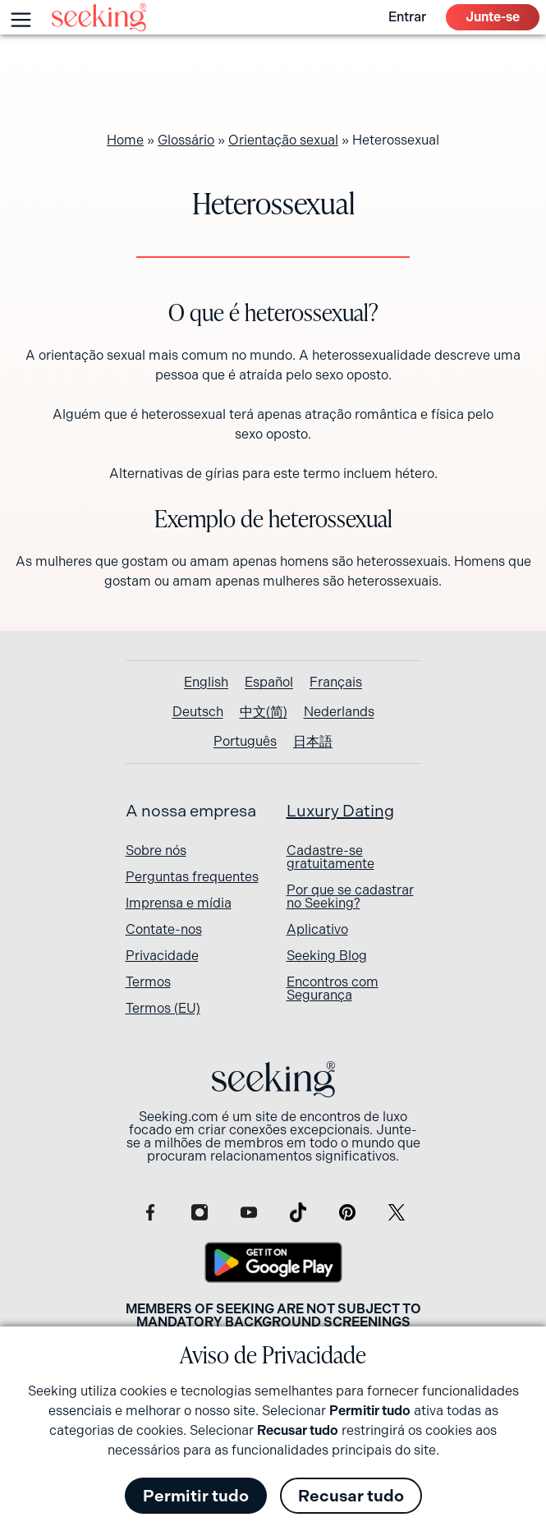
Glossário (186, 140)
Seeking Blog (327, 955)
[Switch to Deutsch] (198, 712)
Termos (148, 982)
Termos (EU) (163, 1008)
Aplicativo (317, 929)
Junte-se (493, 17)
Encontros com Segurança (333, 988)
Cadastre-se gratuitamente (330, 857)
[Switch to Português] (245, 741)
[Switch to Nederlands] (339, 712)
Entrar (407, 17)
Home (125, 140)
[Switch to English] (206, 682)
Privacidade (162, 955)
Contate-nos (164, 929)
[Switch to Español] (268, 682)
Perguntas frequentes (192, 877)
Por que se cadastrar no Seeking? (350, 896)
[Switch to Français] (335, 682)
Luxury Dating (340, 811)
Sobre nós (156, 850)
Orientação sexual (283, 140)
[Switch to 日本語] (313, 741)
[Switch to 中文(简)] (264, 712)
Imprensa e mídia (179, 903)
